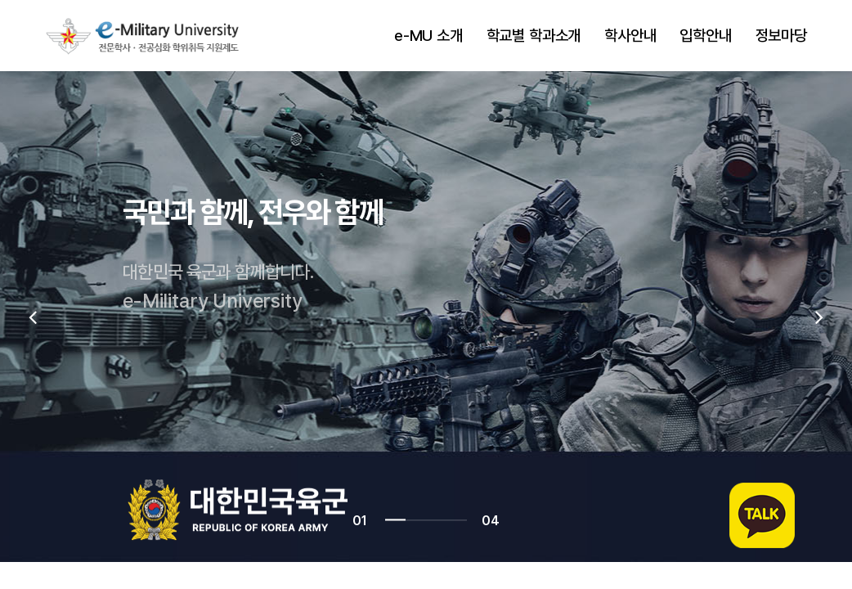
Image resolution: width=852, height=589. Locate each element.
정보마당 (781, 35)
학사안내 (630, 35)
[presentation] (32, 316)
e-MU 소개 (428, 35)
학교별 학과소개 (534, 35)
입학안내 (705, 35)
